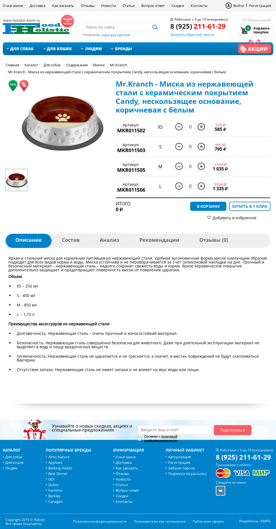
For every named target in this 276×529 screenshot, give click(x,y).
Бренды (123, 48)
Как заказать (63, 5)
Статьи (129, 5)
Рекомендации (159, 240)
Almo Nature (58, 456)
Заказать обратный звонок (192, 34)
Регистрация (260, 5)
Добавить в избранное (234, 217)
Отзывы (88, 5)
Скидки (177, 5)
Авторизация (179, 456)
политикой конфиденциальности (160, 438)
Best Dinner (57, 473)
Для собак (22, 48)
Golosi (53, 484)
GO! (51, 479)
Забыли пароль (181, 468)
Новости (108, 5)
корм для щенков (115, 34)
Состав (71, 240)
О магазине (13, 5)
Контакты (199, 5)
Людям (93, 48)
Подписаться (232, 430)
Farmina (55, 490)
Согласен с (160, 438)
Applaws (55, 462)
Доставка (37, 5)
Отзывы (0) (213, 240)
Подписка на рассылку (187, 473)
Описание (28, 240)
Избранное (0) (259, 20)
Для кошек (59, 48)
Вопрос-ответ (153, 5)
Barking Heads (60, 468)
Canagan (55, 501)
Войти (238, 5)
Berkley (54, 495)
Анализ (109, 240)
